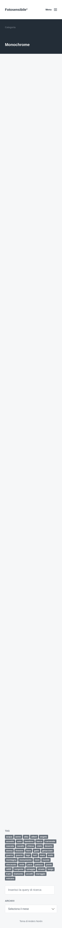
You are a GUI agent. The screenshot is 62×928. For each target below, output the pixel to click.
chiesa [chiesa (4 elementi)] (30, 846)
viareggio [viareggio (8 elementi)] (40, 874)
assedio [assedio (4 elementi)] (10, 841)
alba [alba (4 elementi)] (26, 836)
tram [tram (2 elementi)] (8, 874)
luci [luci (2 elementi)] (35, 855)
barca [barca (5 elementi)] (39, 841)
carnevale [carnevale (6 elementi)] (50, 841)
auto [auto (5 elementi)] (19, 841)
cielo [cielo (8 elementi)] (39, 846)
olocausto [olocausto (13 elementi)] (11, 864)
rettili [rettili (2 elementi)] (8, 869)
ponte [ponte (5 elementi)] (49, 864)
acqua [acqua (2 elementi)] (9, 836)
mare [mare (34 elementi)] (42, 855)
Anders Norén (35, 921)
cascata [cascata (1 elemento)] (10, 846)
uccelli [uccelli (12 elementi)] (29, 874)
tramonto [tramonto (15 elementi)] (18, 874)
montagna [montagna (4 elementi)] (11, 860)
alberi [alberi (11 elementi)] (34, 836)
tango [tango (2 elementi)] (50, 869)
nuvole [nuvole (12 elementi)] (45, 860)
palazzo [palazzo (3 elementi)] (39, 864)
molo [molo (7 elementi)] (50, 855)
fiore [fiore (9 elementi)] (28, 850)
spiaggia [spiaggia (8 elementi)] (30, 869)
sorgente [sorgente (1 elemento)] (18, 869)
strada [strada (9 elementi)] (41, 869)
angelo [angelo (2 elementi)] (43, 836)
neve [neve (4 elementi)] (37, 860)
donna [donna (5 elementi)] (9, 850)
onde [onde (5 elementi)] (21, 864)
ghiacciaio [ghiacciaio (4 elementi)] (47, 850)
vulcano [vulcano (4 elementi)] (10, 878)
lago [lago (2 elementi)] (28, 855)
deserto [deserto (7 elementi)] (49, 846)
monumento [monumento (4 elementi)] (25, 860)
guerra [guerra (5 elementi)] (9, 855)
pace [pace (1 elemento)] (29, 864)
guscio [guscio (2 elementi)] (19, 855)
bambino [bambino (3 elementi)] (29, 841)
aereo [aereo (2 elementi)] (18, 836)
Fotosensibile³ (16, 9)
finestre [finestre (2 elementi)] (19, 850)
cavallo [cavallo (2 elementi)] (20, 846)
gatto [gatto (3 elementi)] (36, 850)
